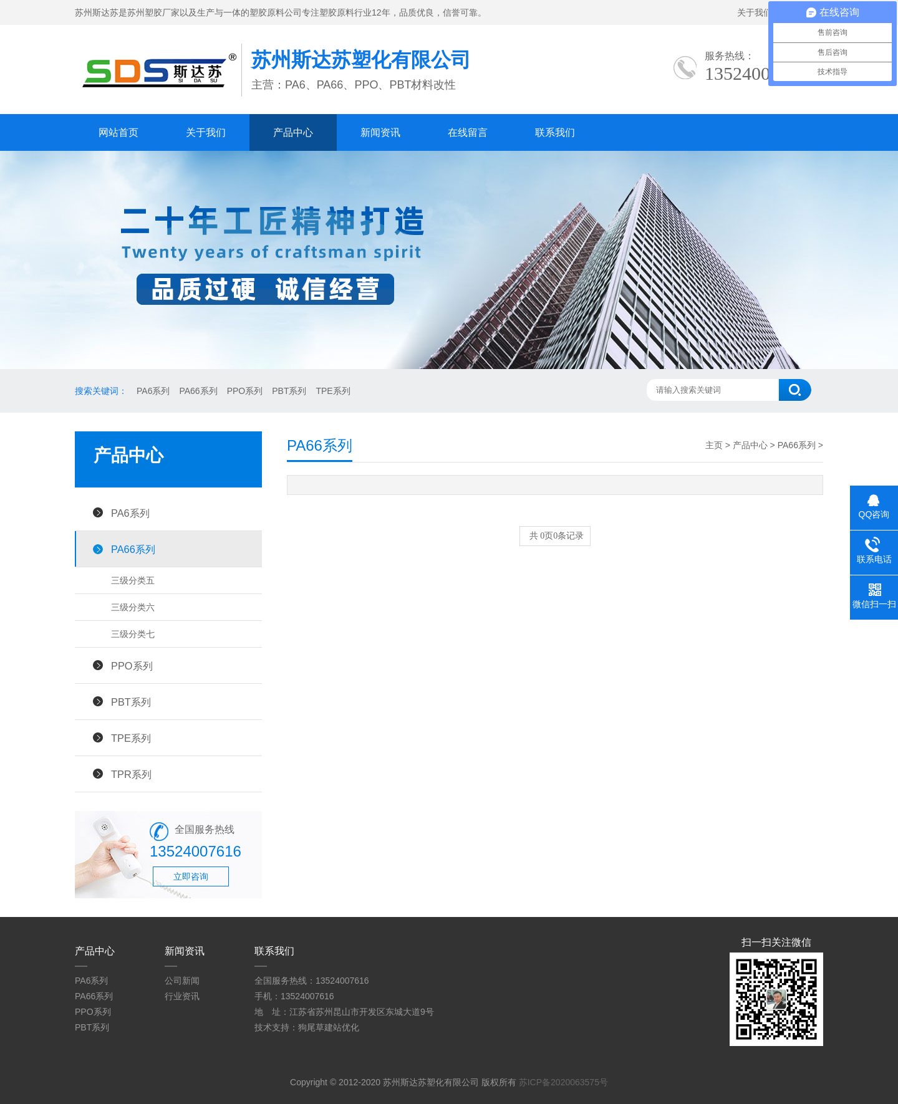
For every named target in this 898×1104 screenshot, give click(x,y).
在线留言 (468, 132)
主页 (714, 445)
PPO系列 (245, 391)
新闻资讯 (380, 132)
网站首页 (118, 132)
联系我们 (555, 132)
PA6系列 (153, 391)
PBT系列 (289, 391)
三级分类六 (133, 607)
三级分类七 (133, 634)
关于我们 (754, 12)
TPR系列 (131, 774)
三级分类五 (133, 580)
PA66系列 (198, 391)
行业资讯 (182, 996)
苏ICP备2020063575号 (563, 1082)
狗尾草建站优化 (328, 1027)
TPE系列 (333, 391)
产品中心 (293, 132)
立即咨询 (190, 876)
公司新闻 (182, 981)
